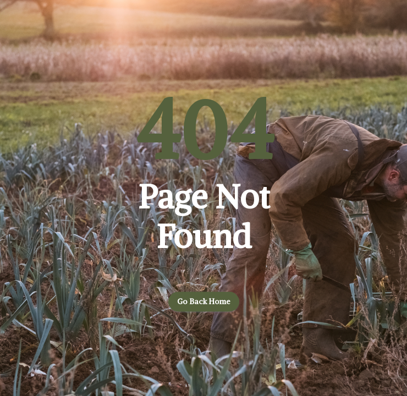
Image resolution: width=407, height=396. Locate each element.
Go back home (203, 302)
